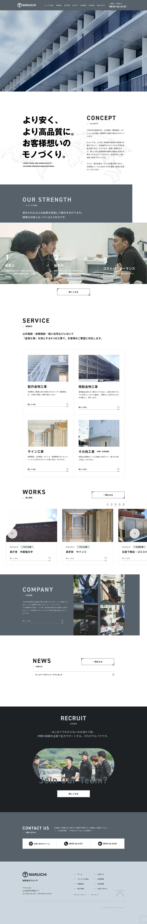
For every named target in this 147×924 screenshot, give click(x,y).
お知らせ (75, 5)
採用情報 (83, 5)
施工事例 (67, 5)
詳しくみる (27, 621)
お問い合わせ (101, 5)
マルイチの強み (49, 5)
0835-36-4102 (107, 844)
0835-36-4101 (73, 844)
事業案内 (59, 5)
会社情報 (91, 5)
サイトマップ (95, 895)
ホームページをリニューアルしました (48, 674)
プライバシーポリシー (80, 895)
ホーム (80, 874)
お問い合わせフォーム (39, 844)
